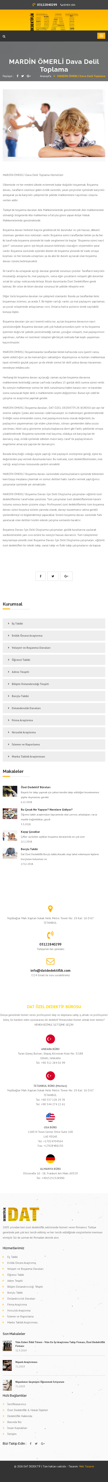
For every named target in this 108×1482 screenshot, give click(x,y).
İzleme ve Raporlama (26, 744)
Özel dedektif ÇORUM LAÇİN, (41, 1471)
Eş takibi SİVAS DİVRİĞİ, (59, 1472)
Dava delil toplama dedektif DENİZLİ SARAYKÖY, (57, 1474)
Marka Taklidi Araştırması (28, 756)
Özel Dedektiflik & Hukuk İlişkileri (27, 1410)
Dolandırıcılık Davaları (26, 708)
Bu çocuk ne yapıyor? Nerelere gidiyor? (47, 809)
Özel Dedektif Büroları (35, 787)
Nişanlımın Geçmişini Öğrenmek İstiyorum (39, 1381)
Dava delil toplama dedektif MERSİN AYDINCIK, (60, 1476)
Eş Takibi (17, 623)
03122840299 (45, 5)
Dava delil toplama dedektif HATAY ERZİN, (22, 1476)
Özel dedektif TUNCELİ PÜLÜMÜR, (78, 1469)
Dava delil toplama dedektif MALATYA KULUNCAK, (21, 1474)
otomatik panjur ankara (59, 1469)
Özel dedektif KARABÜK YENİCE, (91, 1469)
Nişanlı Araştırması (26, 1362)
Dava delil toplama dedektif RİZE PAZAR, (74, 1474)
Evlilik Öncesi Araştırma (27, 635)
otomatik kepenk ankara (36, 1469)
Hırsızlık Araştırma (24, 732)
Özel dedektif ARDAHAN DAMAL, (16, 1471)
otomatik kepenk (44, 1469)
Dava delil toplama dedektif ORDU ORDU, (89, 1474)
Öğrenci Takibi (21, 660)
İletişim (12, 1434)
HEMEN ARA (67, 4)
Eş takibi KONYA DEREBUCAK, (85, 1472)
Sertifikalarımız (16, 1404)
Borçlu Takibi (20, 696)
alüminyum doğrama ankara (11, 1469)
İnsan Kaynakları (17, 1428)
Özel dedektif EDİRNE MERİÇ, (53, 1471)
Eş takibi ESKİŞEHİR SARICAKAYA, (37, 1472)
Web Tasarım (86, 1466)
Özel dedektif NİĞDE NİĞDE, (77, 1471)
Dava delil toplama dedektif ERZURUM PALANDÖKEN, (41, 1476)
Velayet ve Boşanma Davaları (31, 647)
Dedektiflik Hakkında (19, 1416)
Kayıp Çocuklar (30, 831)
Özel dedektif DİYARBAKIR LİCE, (29, 1471)
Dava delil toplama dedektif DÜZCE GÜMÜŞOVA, (78, 1476)
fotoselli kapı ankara (27, 1469)
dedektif (4, 1469)
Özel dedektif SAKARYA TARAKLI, (90, 1471)
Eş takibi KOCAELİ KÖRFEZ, (12, 1472)
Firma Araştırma (22, 720)
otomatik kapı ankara (68, 1469)
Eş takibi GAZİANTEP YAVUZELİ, (98, 1472)
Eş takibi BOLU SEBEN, (7, 1474)
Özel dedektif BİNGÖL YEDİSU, (66, 1471)
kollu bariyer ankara (20, 1469)
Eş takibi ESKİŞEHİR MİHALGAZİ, (24, 1472)
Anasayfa (45, 76)
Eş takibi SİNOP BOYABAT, (50, 1472)
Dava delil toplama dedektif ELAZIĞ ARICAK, (39, 1474)
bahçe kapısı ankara (51, 1469)
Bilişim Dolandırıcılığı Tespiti (30, 684)
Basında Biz (14, 1422)
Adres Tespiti (20, 672)
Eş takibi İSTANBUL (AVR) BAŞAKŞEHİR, (72, 1472)
